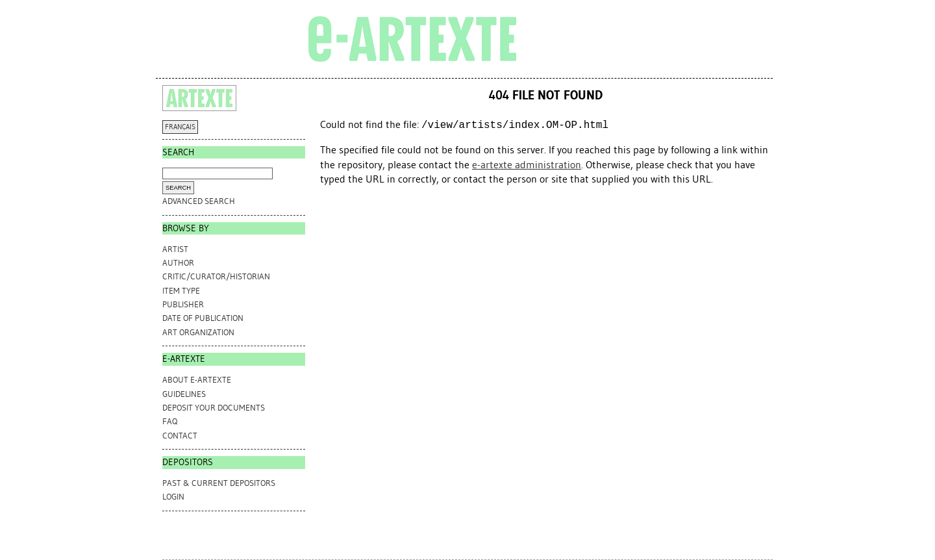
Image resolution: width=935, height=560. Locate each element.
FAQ (169, 421)
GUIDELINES (184, 394)
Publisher (183, 304)
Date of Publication (202, 318)
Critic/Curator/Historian (216, 276)
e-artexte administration (526, 165)
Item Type (181, 291)
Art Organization (198, 332)
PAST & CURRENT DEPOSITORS (218, 483)
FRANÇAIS (180, 127)
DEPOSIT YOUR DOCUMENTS (213, 408)
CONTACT (179, 435)
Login (173, 497)
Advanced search (198, 201)
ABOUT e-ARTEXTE (196, 380)
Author (178, 263)
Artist (175, 249)
